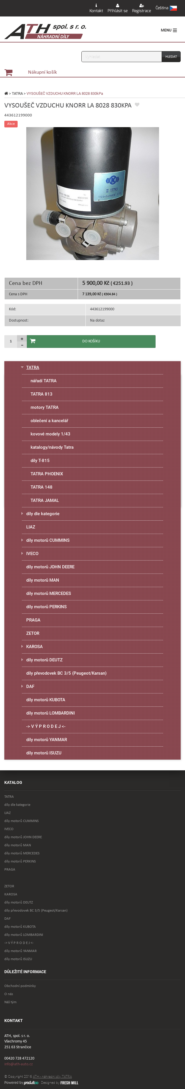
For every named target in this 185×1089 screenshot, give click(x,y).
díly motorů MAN (42, 580)
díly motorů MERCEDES (48, 593)
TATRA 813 (42, 394)
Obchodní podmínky (20, 986)
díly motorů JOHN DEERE (50, 566)
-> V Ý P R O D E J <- (46, 726)
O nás (8, 994)
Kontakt (96, 8)
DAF (30, 686)
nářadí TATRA (44, 380)
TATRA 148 (42, 487)
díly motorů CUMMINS (48, 540)
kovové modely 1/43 (50, 434)
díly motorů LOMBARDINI (50, 713)
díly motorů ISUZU (43, 753)
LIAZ (30, 527)
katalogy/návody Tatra (52, 447)
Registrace (141, 8)
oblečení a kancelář (49, 420)
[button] (166, 8)
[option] (92, 193)
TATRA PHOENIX (47, 473)
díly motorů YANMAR (46, 739)
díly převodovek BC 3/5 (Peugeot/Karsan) (66, 673)
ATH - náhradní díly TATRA (52, 1077)
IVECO (32, 553)
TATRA (17, 93)
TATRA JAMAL (45, 500)
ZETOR (32, 633)
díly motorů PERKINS (46, 606)
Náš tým (10, 1002)
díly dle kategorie (42, 513)
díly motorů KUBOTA (45, 699)
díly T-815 (40, 460)
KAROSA (34, 646)
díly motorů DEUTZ (44, 660)
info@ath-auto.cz (18, 1064)
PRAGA (33, 620)
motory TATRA (45, 407)
